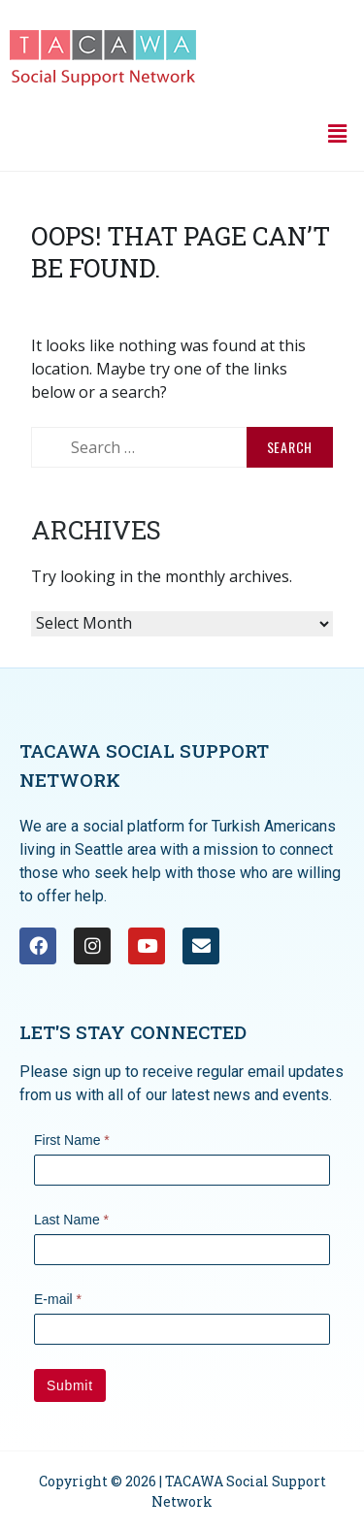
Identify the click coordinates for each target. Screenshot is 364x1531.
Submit (70, 1385)
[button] (337, 132)
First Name (72, 1140)
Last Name (71, 1219)
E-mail (58, 1299)
